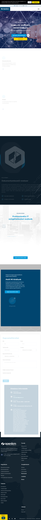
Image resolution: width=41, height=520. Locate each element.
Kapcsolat (23, 511)
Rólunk (22, 509)
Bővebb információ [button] (15, 2)
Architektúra (23, 446)
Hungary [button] (16, 5)
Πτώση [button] (29, 2)
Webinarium (20, 39)
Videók (22, 460)
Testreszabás (24, 471)
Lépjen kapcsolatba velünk (20, 257)
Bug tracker (3, 498)
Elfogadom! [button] (36, 2)
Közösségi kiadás (24, 456)
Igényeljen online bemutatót (19, 35)
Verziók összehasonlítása (26, 450)
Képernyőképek (24, 458)
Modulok (2, 475)
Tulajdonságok (24, 448)
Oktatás (22, 467)
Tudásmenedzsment (5, 471)
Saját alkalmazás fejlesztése (6, 477)
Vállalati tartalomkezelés (6, 473)
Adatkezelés (38, 518)
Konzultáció (23, 469)
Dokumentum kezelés (5, 467)
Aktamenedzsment (4, 469)
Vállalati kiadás (24, 452)
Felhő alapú (23, 454)
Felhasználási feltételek (31, 518)
